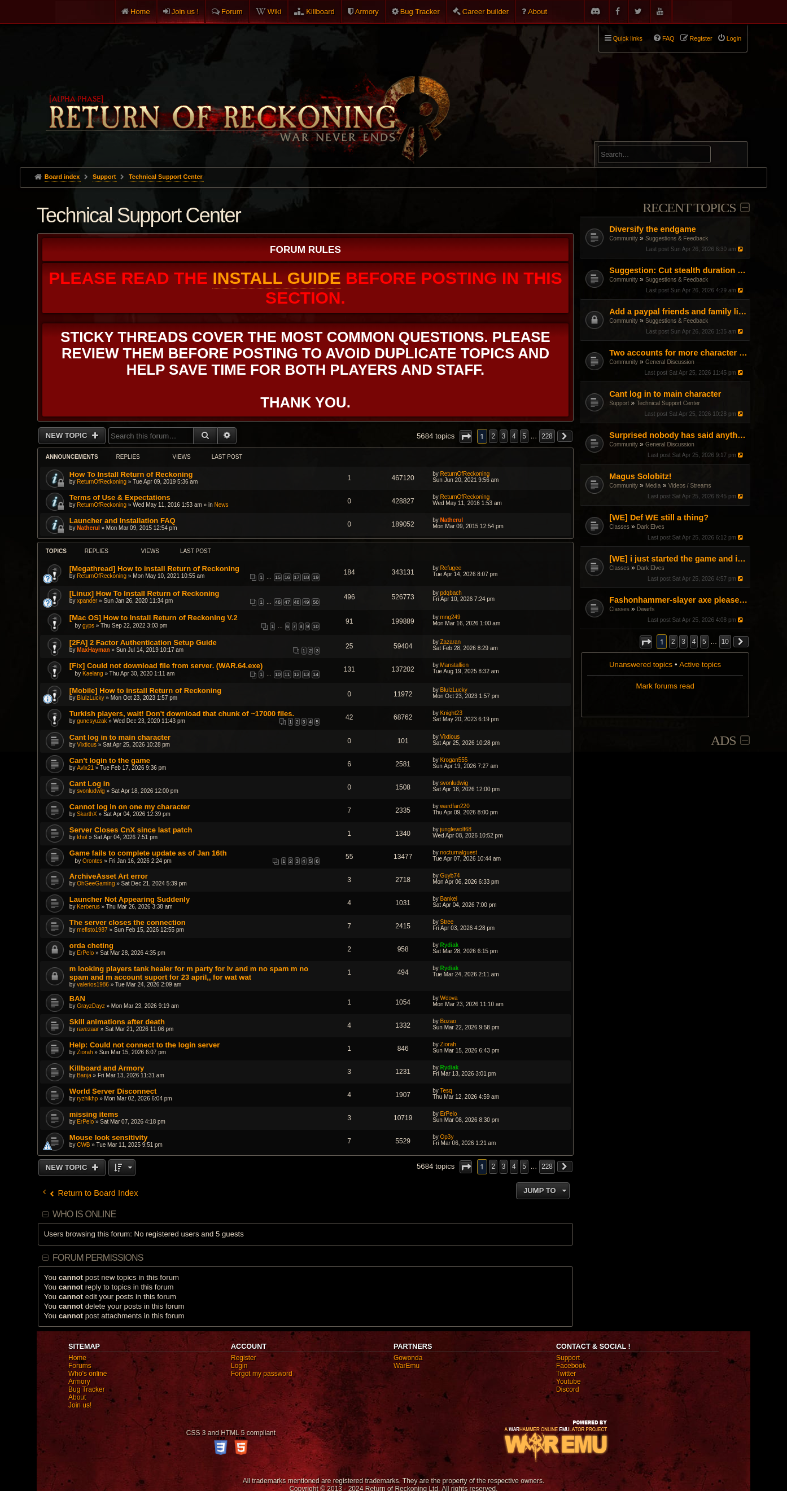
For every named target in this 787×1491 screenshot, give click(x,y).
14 (315, 674)
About (537, 11)
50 (315, 602)
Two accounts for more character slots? (678, 352)
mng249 (450, 617)
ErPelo (85, 953)
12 (297, 674)
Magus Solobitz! (640, 476)
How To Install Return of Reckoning (131, 474)
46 (278, 602)
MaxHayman (93, 650)
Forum (232, 11)
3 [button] (683, 642)
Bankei (448, 899)
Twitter (566, 1374)
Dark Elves (650, 527)
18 (306, 577)
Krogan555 (453, 760)
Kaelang (92, 673)
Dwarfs (645, 609)
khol (82, 837)
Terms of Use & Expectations (119, 497)
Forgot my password (261, 1374)
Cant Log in (89, 783)
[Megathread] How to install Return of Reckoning (154, 568)
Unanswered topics (640, 664)
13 (306, 674)
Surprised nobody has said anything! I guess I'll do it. (678, 435)
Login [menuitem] (734, 38)
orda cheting (91, 945)
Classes (619, 527)
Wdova (448, 998)
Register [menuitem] (701, 38)
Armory (367, 11)
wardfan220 (454, 806)
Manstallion (454, 665)
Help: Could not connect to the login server (144, 1045)
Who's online (87, 1374)
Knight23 (451, 713)
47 (287, 602)
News (221, 505)
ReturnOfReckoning (101, 482)
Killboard (320, 11)
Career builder (485, 11)
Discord (567, 1389)
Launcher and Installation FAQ (122, 520)
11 (287, 674)
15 (278, 577)
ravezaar (88, 1029)
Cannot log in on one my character (129, 806)
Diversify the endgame (652, 229)
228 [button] (547, 436)
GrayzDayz (90, 1006)
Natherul (88, 528)
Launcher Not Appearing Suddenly (129, 899)
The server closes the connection (127, 922)
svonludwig (90, 791)
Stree (446, 922)
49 (306, 602)
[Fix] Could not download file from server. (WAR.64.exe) (166, 665)
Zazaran (450, 642)
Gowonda (408, 1358)
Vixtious (87, 745)
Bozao (448, 1021)
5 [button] (704, 642)
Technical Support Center (668, 403)
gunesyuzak (92, 721)
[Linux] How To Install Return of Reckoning (144, 593)
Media (653, 486)
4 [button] (694, 642)
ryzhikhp (87, 1098)
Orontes (92, 861)
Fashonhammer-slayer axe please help (678, 599)
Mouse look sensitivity (108, 1137)
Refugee (450, 568)
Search (732, 156)
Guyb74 (450, 875)
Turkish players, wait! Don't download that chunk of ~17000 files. (181, 713)
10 (315, 626)
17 (297, 577)
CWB (83, 1145)
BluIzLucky (90, 698)
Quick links (627, 38)
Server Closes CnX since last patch (130, 830)
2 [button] (673, 642)
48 (297, 602)
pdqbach (450, 593)
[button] (646, 641)
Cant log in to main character (665, 393)
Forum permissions (98, 1257)
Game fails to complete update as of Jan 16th (148, 853)
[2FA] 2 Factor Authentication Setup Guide (143, 642)
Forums (79, 1366)
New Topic (67, 435)
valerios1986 (93, 984)
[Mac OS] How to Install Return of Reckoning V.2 (153, 617)
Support (619, 403)
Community (623, 238)
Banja (84, 1075)
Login (239, 1366)
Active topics (700, 664)
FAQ (668, 38)
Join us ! (185, 11)
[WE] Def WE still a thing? (659, 517)
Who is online (84, 1214)
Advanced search (633, 136)
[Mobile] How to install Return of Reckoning (145, 690)
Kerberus (88, 907)
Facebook (571, 1366)
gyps (88, 625)
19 (315, 577)
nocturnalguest (458, 852)
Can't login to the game (109, 760)
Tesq (446, 1090)
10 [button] (725, 642)
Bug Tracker (420, 11)
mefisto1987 (92, 930)
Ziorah (85, 1052)
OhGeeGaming (96, 883)
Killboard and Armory (106, 1068)
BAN (77, 998)
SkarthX (87, 814)
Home (140, 11)
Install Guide (276, 278)
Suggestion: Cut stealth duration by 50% (678, 270)
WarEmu (406, 1366)
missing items (94, 1114)
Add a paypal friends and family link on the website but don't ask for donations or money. (678, 311)
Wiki (275, 11)
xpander (87, 601)
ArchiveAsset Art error (108, 876)
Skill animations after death (117, 1022)
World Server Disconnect (112, 1091)
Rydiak (449, 945)
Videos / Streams (689, 486)
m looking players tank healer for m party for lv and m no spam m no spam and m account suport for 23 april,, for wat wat (188, 972)
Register (243, 1358)
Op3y (446, 1137)
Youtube (568, 1381)
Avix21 (85, 768)
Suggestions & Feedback (676, 238)
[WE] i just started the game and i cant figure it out (678, 558)
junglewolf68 (455, 829)
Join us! (79, 1405)
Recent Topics (689, 207)
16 (287, 577)
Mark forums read (665, 686)
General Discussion (669, 362)
